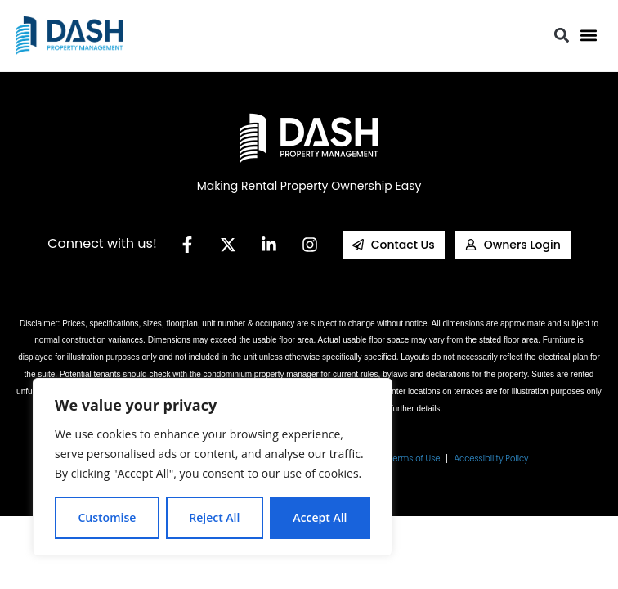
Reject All (214, 517)
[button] (588, 35)
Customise (107, 517)
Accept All (320, 517)
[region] (212, 467)
